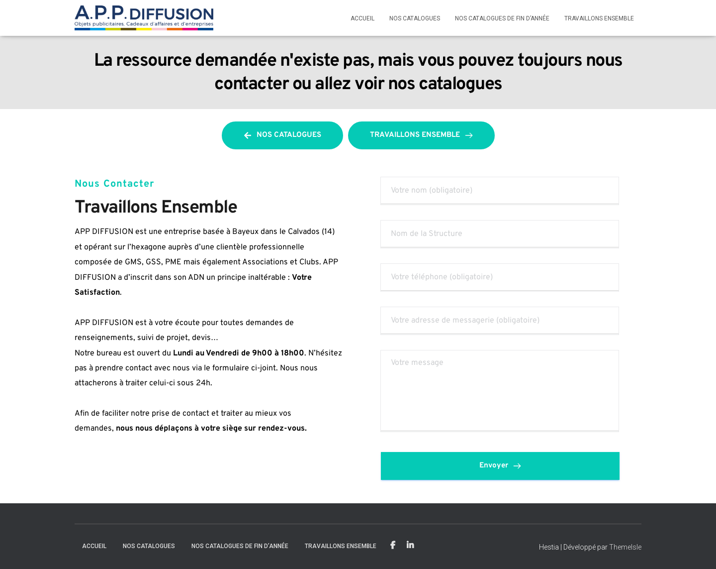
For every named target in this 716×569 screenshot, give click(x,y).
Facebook (392, 545)
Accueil (362, 18)
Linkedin (410, 545)
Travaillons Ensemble (599, 18)
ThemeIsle (625, 547)
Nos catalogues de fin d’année (502, 18)
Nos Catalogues (414, 18)
